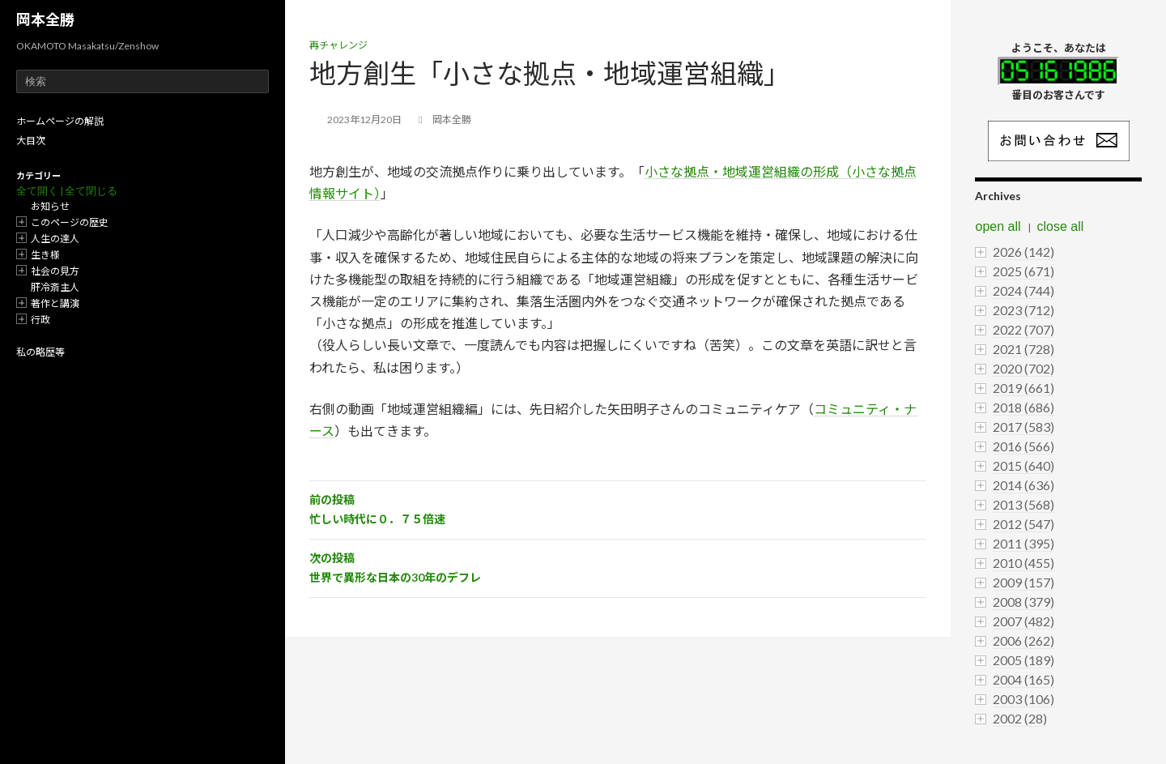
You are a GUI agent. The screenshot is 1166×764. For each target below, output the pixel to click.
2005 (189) (1023, 660)
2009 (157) (1023, 582)
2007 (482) (1023, 621)
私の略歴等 (40, 352)
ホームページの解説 (60, 121)
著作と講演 (55, 303)
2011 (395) (1023, 543)
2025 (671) (1023, 271)
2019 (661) (1023, 387)
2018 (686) (1023, 407)
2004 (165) (1023, 679)
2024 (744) (1023, 290)
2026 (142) (1023, 251)
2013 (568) (1023, 504)
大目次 (30, 140)
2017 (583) (1023, 426)
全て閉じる (91, 191)
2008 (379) (1023, 601)
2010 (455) (1023, 562)
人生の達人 (55, 239)
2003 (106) (1023, 698)
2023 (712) (1023, 310)
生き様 (45, 255)
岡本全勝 (45, 19)
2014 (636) (1023, 485)
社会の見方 (55, 271)
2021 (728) (1023, 348)
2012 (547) (1023, 523)
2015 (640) (1023, 465)
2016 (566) (1023, 446)
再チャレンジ (338, 45)
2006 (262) (1023, 640)
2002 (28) (1020, 718)
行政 (40, 320)
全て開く (37, 191)
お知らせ (50, 206)
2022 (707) (1023, 329)
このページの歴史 (70, 222)
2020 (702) (1023, 368)
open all (997, 226)
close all (1060, 226)
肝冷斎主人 (55, 287)
